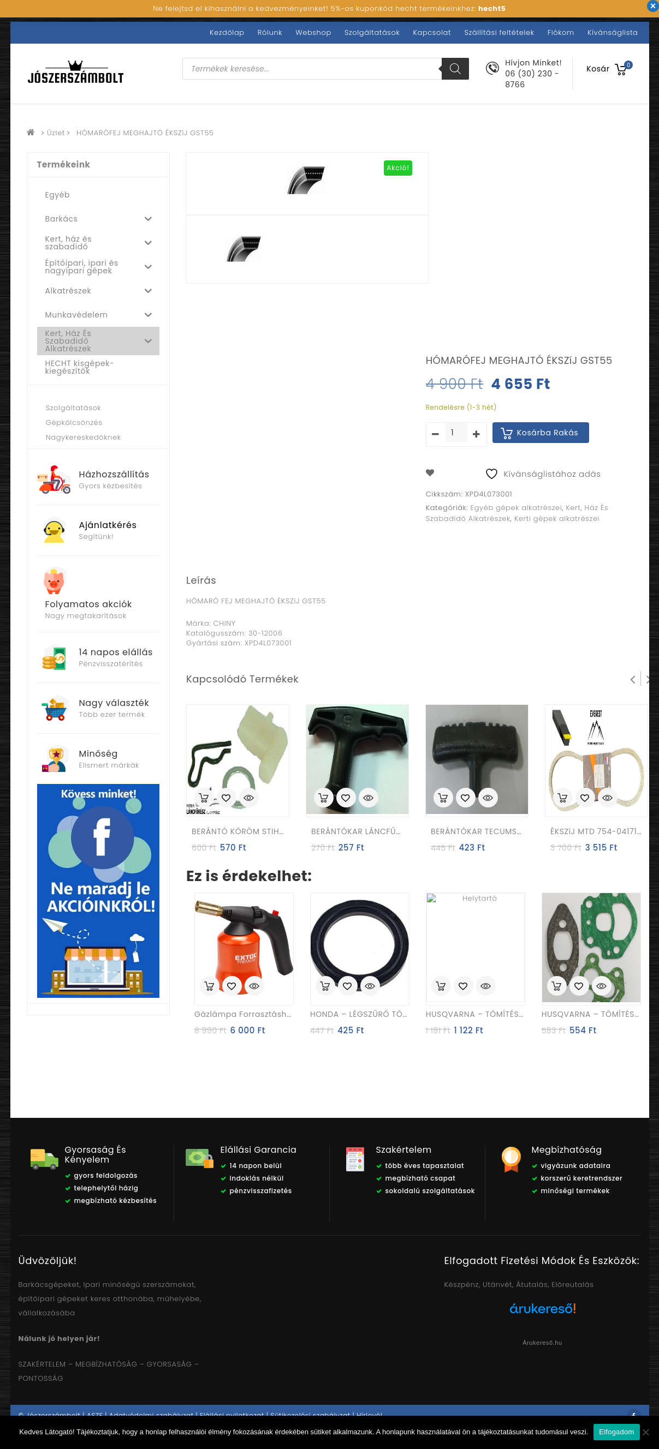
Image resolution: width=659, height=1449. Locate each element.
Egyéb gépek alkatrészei (516, 507)
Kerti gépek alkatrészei (556, 518)
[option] (245, 252)
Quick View (249, 799)
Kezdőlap (227, 32)
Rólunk (270, 32)
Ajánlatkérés (108, 525)
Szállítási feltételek (499, 32)
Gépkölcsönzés (74, 422)
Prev (633, 678)
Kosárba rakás (548, 432)
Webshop (313, 32)
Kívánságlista (612, 32)
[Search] (455, 69)
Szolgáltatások (372, 32)
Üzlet (56, 133)
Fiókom (561, 32)
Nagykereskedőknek (83, 437)
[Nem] (645, 1432)
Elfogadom (616, 1432)
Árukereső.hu (542, 1342)
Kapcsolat (432, 32)
